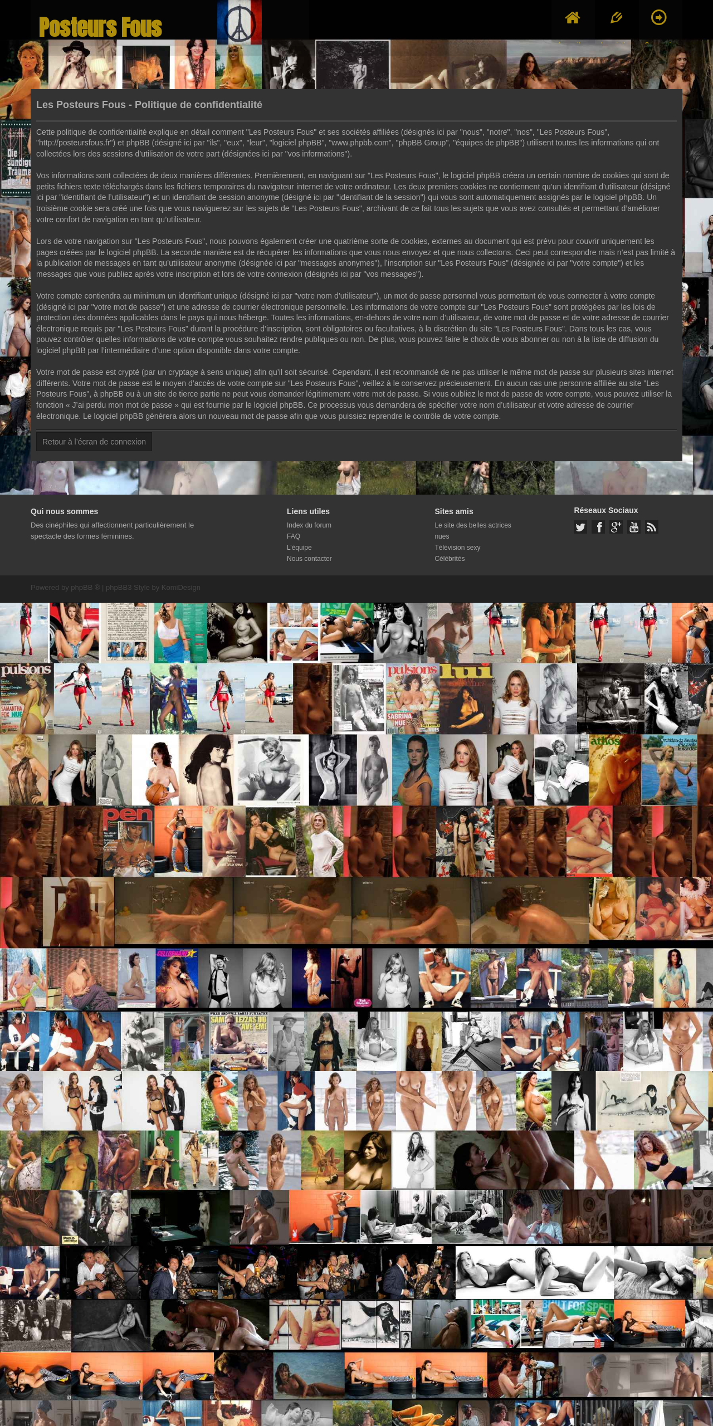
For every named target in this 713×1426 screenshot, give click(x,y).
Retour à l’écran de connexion (94, 441)
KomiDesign (181, 587)
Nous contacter (309, 559)
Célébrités (449, 559)
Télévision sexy (457, 547)
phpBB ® (85, 587)
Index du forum (309, 525)
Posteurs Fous (100, 27)
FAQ (293, 536)
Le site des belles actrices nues (472, 530)
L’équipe (299, 547)
